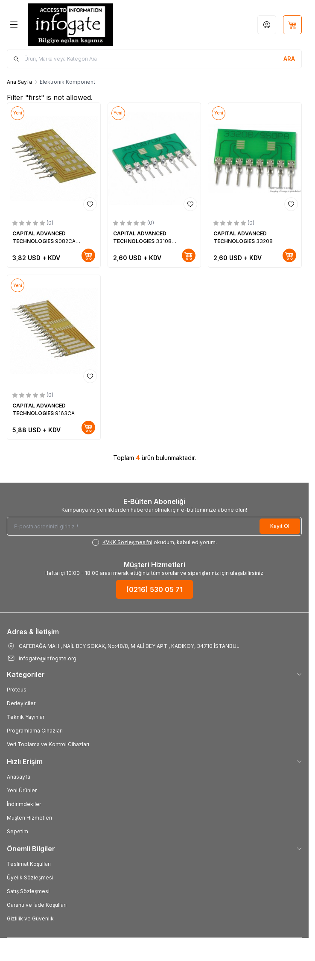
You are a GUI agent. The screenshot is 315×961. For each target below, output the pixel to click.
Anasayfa (18, 776)
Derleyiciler (21, 703)
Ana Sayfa (19, 82)
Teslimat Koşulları (29, 864)
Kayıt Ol (279, 526)
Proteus (16, 689)
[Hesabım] (266, 24)
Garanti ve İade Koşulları (37, 905)
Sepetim (17, 831)
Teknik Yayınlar (25, 717)
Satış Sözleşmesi (28, 891)
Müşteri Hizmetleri (29, 818)
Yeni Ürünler (22, 790)
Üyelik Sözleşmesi (30, 877)
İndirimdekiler (24, 804)
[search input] (154, 59)
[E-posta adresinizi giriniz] (154, 526)
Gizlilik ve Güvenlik (30, 918)
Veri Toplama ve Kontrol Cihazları (48, 744)
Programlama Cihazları (35, 730)
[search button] (289, 59)
